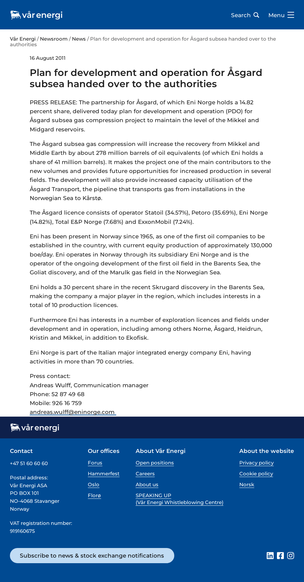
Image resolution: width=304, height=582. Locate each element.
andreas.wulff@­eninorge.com (73, 411)
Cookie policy (256, 473)
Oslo (93, 484)
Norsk (246, 484)
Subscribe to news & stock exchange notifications (92, 555)
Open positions (155, 463)
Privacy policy (256, 463)
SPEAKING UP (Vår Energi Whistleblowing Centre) (179, 498)
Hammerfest (103, 473)
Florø (94, 495)
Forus (95, 463)
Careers (145, 473)
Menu (281, 15)
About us (147, 484)
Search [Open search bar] (245, 15)
